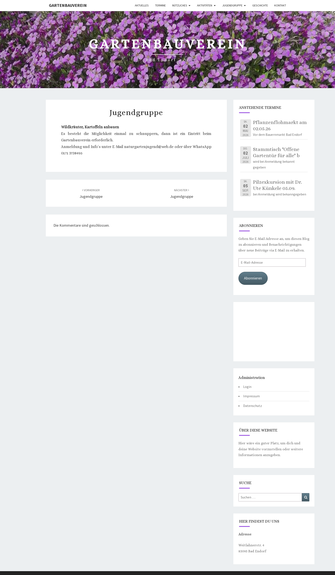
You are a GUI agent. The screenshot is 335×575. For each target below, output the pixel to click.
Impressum (251, 396)
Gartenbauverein (68, 5)
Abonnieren (253, 278)
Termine (160, 5)
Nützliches (179, 5)
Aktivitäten (204, 5)
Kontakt (280, 5)
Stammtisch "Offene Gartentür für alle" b (276, 152)
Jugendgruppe (232, 5)
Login (247, 386)
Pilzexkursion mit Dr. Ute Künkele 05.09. (277, 185)
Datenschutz (252, 406)
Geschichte (260, 5)
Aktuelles (142, 5)
